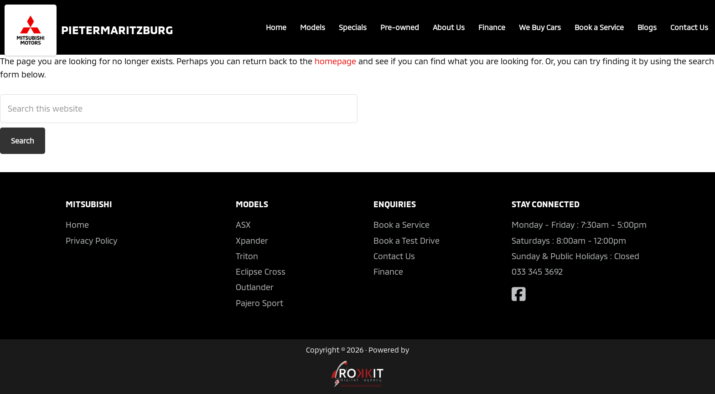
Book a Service (599, 27)
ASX (243, 225)
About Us (449, 27)
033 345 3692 (537, 271)
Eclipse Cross (260, 271)
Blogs (647, 27)
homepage (335, 61)
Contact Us (689, 27)
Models (312, 27)
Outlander (255, 287)
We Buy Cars (540, 27)
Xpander (252, 240)
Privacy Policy (91, 240)
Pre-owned (399, 27)
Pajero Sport (259, 303)
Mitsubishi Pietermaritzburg (30, 30)
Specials (353, 27)
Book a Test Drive (406, 240)
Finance (491, 27)
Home (276, 27)
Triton (247, 256)
